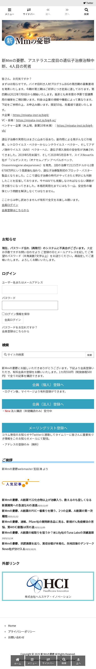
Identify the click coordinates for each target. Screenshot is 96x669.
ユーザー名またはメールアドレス (22, 282)
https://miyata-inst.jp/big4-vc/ (36, 120)
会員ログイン (10, 205)
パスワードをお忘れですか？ (19, 327)
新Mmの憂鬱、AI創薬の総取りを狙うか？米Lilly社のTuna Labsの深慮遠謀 (48, 532)
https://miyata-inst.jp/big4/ (31, 115)
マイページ (28, 391)
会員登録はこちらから (15, 210)
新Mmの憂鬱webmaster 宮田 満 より (25, 469)
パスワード (9, 298)
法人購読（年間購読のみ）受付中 (31, 411)
